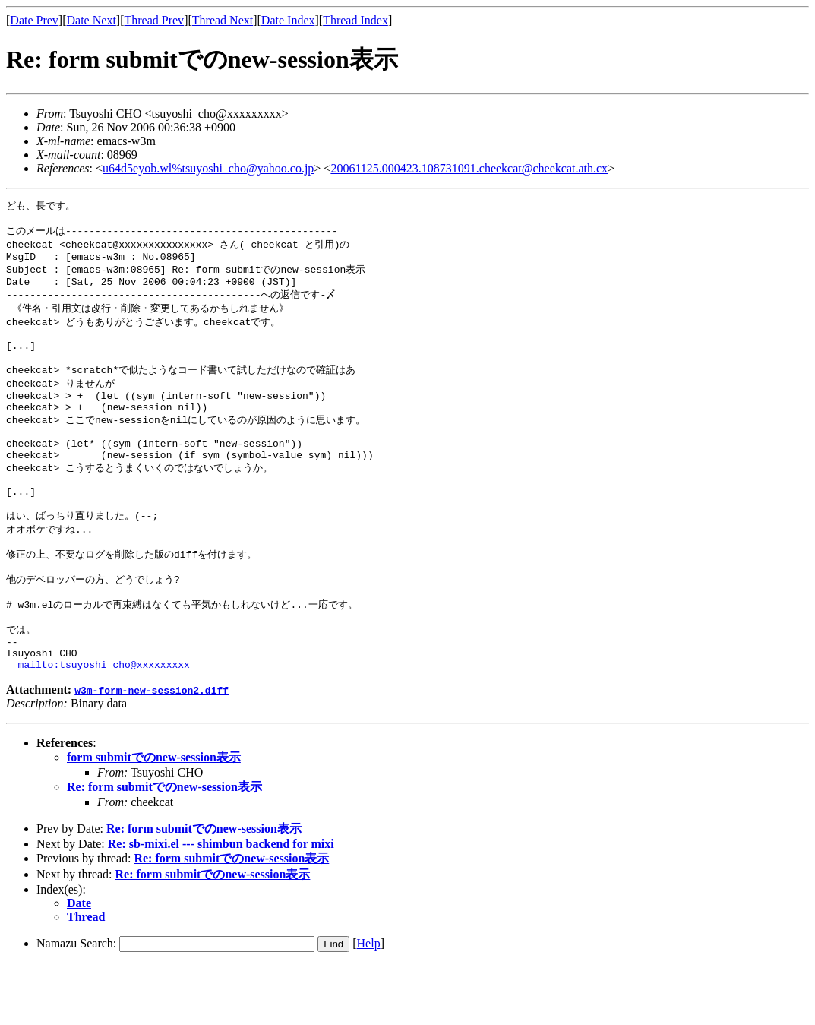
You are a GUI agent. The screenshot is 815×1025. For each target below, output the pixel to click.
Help (369, 1004)
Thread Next (222, 20)
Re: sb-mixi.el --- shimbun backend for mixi (221, 904)
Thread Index (355, 20)
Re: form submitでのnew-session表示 (164, 847)
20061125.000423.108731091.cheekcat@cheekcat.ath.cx (469, 168)
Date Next (91, 20)
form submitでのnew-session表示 (154, 817)
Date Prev (34, 20)
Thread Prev (154, 20)
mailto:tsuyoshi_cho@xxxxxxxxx (104, 725)
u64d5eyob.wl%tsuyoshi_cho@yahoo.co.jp (208, 168)
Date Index (288, 20)
